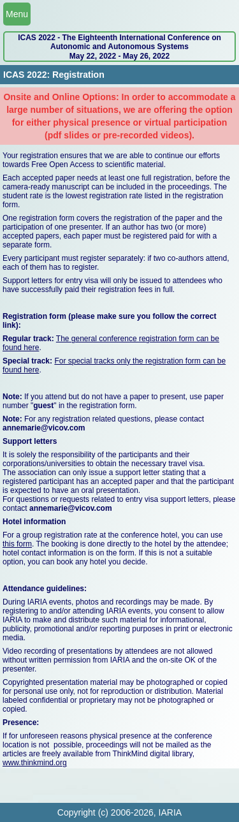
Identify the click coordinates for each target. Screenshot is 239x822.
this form (17, 543)
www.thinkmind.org (35, 762)
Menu (17, 14)
